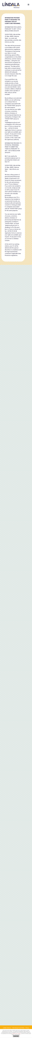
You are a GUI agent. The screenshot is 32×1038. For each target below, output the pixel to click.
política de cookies (16, 1033)
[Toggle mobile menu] (28, 4)
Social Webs (21, 1027)
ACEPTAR (16, 1036)
